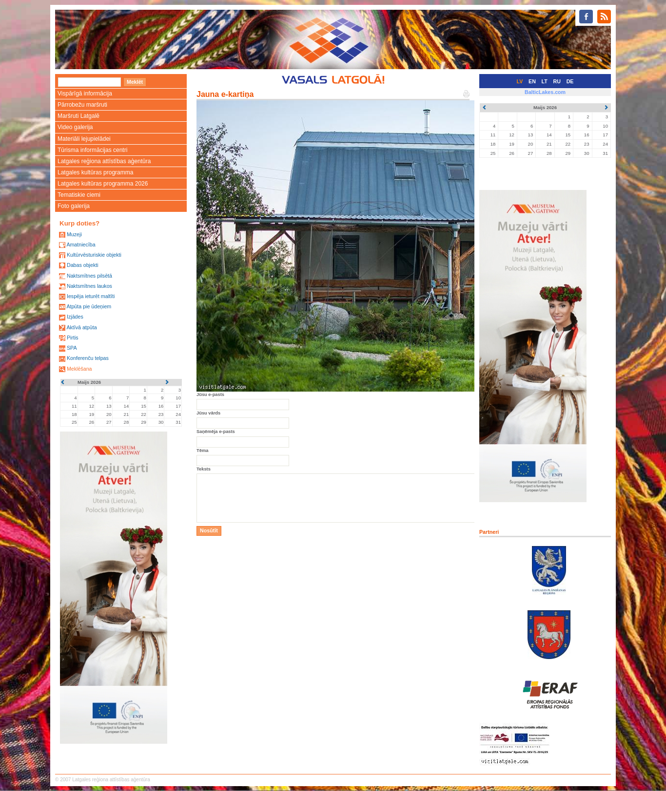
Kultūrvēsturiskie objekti (94, 255)
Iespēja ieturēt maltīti (91, 296)
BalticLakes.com (545, 92)
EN (532, 81)
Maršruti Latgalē (78, 116)
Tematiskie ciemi (79, 194)
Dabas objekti (82, 265)
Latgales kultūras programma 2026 (103, 183)
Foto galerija (74, 206)
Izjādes (75, 317)
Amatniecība (80, 244)
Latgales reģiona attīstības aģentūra (104, 161)
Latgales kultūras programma (95, 172)
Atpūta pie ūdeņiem (88, 306)
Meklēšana (79, 369)
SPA (72, 348)
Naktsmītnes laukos (89, 286)
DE (570, 81)
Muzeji (74, 234)
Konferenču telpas (88, 358)
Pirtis (72, 337)
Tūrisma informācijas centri (92, 150)
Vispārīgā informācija (85, 93)
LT (545, 81)
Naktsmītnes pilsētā (89, 276)
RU (557, 81)
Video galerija (75, 127)
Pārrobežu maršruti (82, 104)
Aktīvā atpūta (81, 327)
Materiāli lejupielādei (84, 138)
